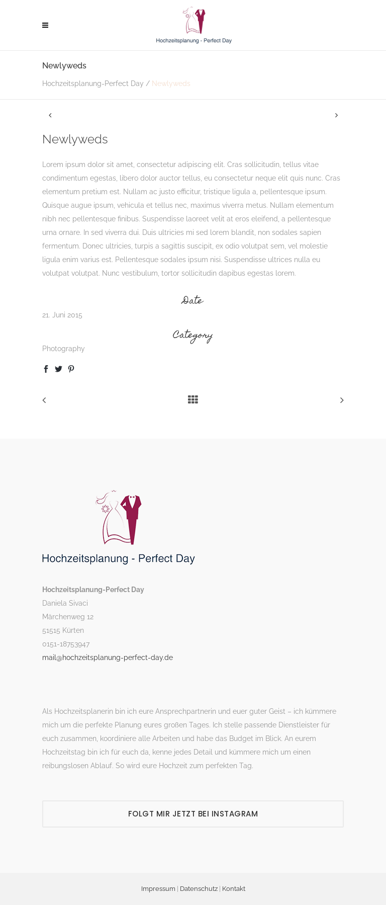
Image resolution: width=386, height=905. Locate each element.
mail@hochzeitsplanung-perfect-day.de (107, 657)
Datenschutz (199, 888)
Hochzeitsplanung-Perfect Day (93, 83)
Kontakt (233, 888)
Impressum (158, 888)
